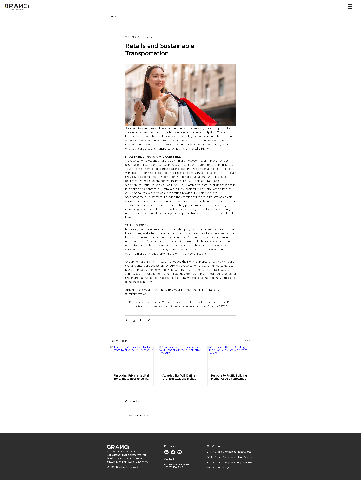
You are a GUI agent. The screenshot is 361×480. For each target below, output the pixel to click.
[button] (350, 6)
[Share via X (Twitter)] (134, 320)
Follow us (170, 446)
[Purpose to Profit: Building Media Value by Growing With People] (229, 358)
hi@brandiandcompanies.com (179, 465)
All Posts (115, 16)
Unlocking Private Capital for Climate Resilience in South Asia (131, 377)
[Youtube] (179, 452)
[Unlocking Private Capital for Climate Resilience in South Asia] (132, 358)
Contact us (171, 459)
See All (247, 340)
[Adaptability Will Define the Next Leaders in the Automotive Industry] (180, 358)
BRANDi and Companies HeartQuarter (230, 457)
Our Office (213, 446)
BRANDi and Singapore (221, 467)
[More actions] (234, 37)
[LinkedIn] (166, 452)
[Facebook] (173, 452)
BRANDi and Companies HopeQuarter (230, 462)
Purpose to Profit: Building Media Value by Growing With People (229, 377)
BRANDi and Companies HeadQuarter (229, 452)
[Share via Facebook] (126, 320)
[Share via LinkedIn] (141, 320)
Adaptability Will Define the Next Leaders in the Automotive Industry (178, 377)
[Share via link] (148, 320)
